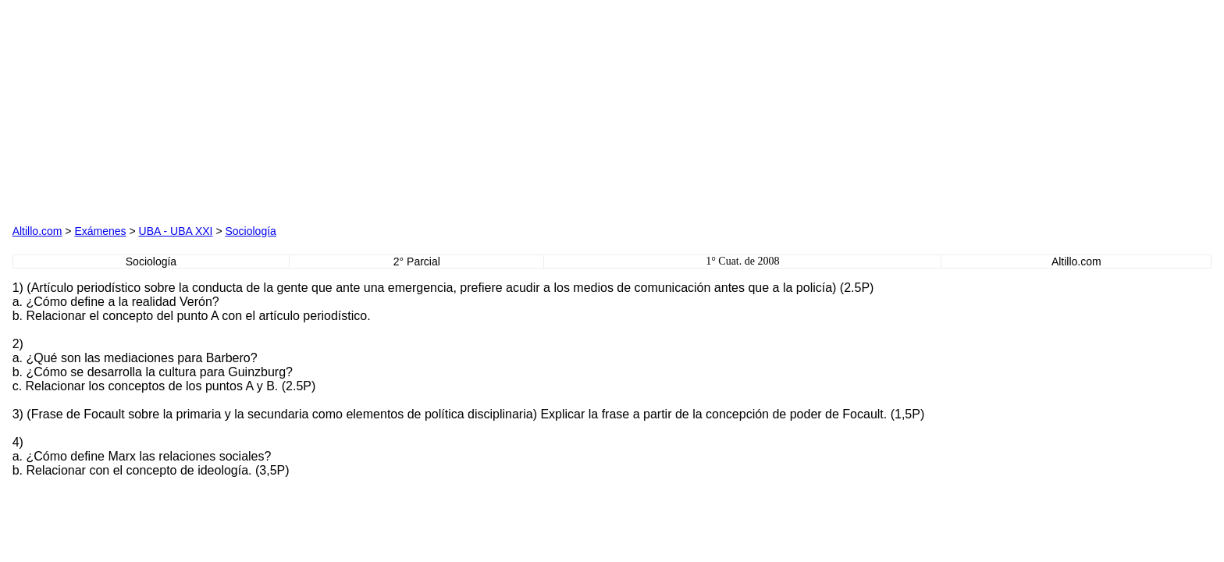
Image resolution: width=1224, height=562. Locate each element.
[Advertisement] (190, 110)
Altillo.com (37, 231)
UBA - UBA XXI (176, 231)
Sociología (250, 231)
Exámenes (100, 231)
